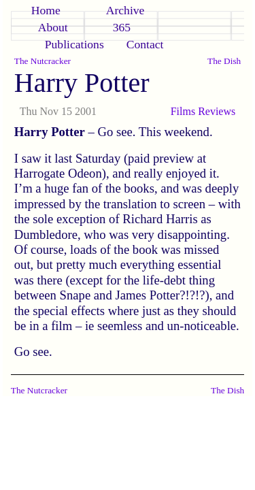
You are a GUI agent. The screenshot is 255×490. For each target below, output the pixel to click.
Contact (145, 44)
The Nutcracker (42, 61)
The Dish (224, 61)
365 (122, 27)
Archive (125, 10)
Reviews (216, 111)
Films (183, 111)
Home (46, 10)
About (53, 27)
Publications (74, 44)
